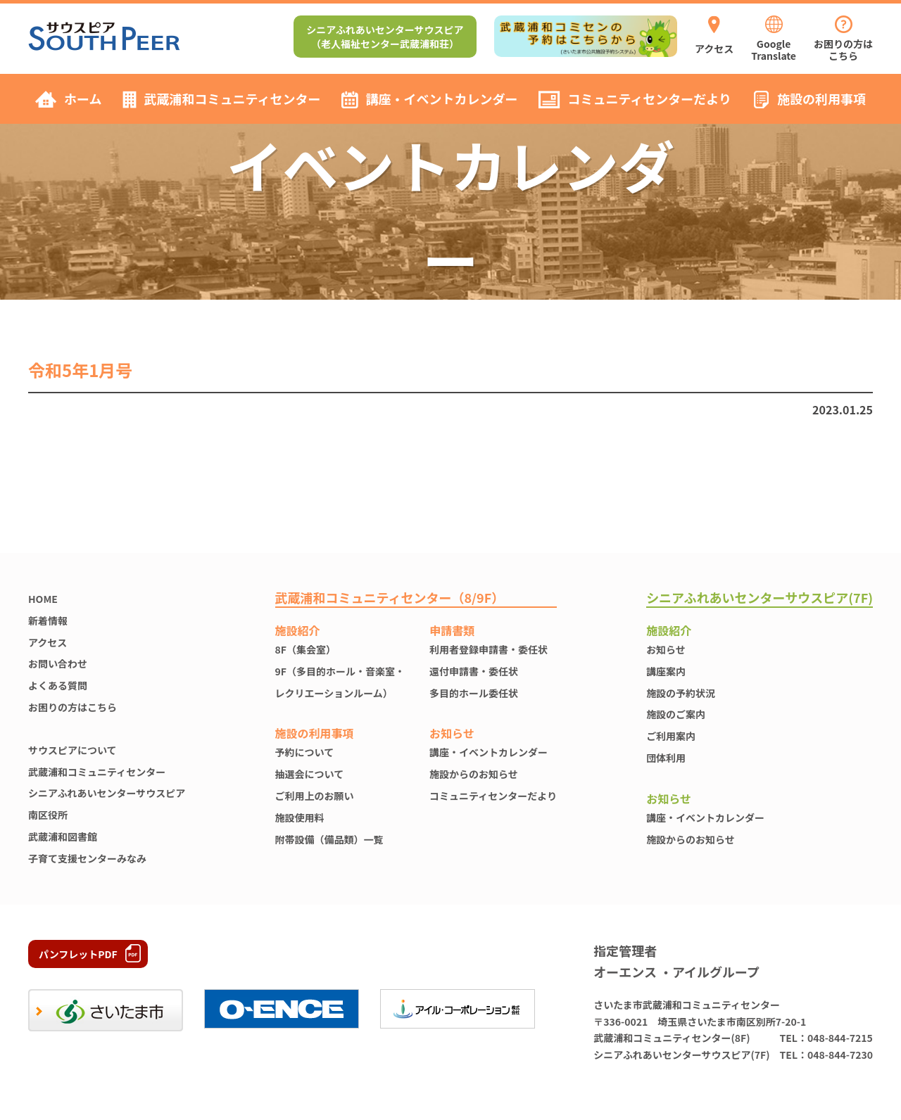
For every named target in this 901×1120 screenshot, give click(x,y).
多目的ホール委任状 (473, 693)
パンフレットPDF (78, 954)
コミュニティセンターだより (493, 796)
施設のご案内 (675, 714)
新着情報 (48, 620)
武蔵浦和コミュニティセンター (96, 772)
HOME (43, 599)
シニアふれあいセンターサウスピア (106, 793)
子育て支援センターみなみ (87, 858)
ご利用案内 (670, 736)
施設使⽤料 (300, 817)
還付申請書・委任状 (473, 671)
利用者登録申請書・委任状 (488, 649)
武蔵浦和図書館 (62, 836)
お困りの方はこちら (72, 707)
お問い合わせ (57, 663)
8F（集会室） (305, 649)
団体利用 (666, 758)
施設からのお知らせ (473, 774)
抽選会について (309, 774)
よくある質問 (57, 685)
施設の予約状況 (680, 693)
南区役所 (48, 815)
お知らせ (666, 649)
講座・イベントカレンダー (488, 752)
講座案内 (666, 671)
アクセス (47, 642)
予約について (304, 752)
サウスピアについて (72, 750)
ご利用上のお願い (314, 796)
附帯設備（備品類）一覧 (329, 839)
